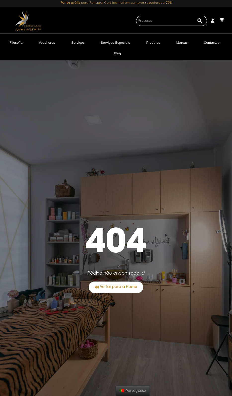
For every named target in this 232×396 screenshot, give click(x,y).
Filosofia (16, 42)
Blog (117, 53)
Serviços (78, 42)
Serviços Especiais (115, 42)
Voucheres (47, 42)
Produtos (153, 42)
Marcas (182, 42)
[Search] (200, 21)
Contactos (211, 42)
